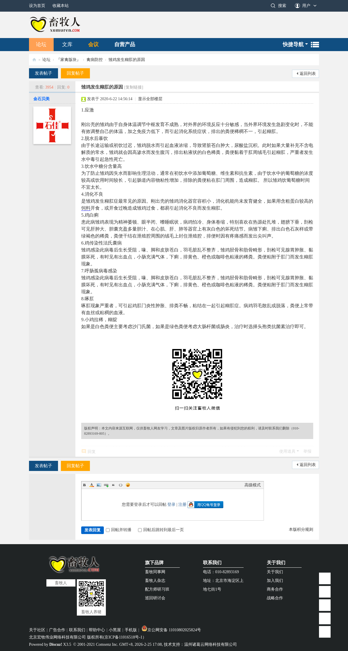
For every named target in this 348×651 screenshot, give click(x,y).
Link (106, 485)
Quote (113, 485)
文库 (67, 44)
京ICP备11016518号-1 (123, 637)
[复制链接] (133, 87)
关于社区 (37, 630)
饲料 (85, 208)
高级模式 (252, 485)
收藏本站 (60, 5)
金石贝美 (41, 99)
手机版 (131, 630)
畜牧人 (34, 59)
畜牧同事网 (155, 572)
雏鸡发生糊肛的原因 (126, 59)
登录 (171, 504)
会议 (93, 44)
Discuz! (55, 644)
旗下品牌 (154, 562)
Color (92, 485)
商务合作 (275, 589)
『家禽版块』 (68, 59)
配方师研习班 (157, 589)
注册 (182, 504)
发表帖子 (43, 73)
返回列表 (308, 73)
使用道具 (287, 451)
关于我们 (276, 562)
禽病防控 (94, 59)
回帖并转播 (118, 530)
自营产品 (124, 44)
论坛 (41, 44)
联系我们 (212, 562)
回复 (92, 451)
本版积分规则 (301, 529)
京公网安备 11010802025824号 (171, 630)
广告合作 (57, 630)
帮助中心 (97, 630)
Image (99, 485)
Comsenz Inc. (107, 644)
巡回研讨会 (155, 598)
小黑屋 (115, 630)
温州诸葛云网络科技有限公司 (210, 644)
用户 (306, 5)
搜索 (282, 5)
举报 (307, 451)
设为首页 (37, 5)
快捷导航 (293, 44)
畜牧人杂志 (155, 580)
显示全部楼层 (150, 99)
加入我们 (275, 580)
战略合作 (275, 598)
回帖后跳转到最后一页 (161, 530)
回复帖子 (75, 73)
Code (121, 485)
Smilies (128, 485)
